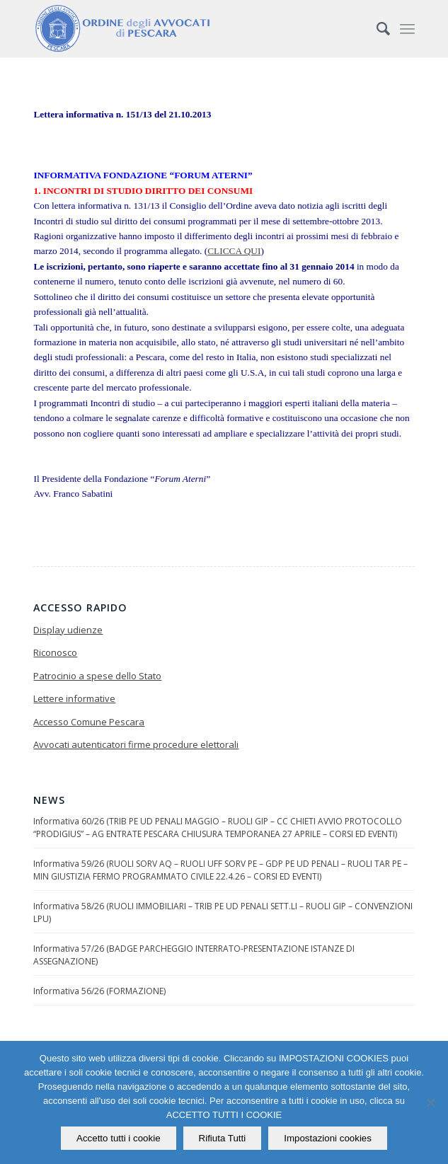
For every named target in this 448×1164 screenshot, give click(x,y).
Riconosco (55, 652)
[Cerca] (376, 28)
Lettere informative (74, 698)
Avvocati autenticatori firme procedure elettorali (136, 744)
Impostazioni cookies (328, 1138)
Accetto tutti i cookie (118, 1138)
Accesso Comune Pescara (88, 721)
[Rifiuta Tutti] (430, 1102)
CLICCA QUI (233, 251)
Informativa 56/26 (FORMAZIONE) (99, 991)
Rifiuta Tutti (222, 1138)
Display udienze (68, 629)
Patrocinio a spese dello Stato (97, 675)
